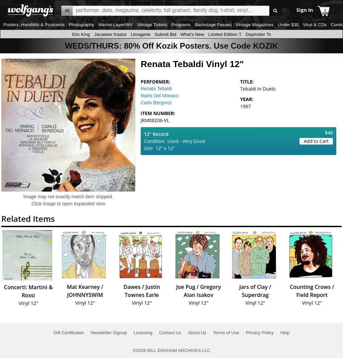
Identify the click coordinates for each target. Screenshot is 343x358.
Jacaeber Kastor (110, 34)
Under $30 (288, 24)
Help (284, 332)
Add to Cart (316, 141)
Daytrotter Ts (258, 34)
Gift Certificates (68, 332)
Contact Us (170, 332)
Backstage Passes (213, 24)
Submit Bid (165, 34)
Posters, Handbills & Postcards (34, 24)
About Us (197, 332)
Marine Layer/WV (115, 24)
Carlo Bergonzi (156, 102)
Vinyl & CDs (315, 24)
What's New (192, 34)
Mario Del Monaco (160, 95)
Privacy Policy (260, 332)
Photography (81, 24)
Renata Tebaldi (156, 88)
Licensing (143, 332)
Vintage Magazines (255, 24)
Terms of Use (226, 332)
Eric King (81, 34)
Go (275, 11)
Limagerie (141, 34)
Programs (181, 24)
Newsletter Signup (108, 332)
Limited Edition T (225, 34)
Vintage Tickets (152, 24)
